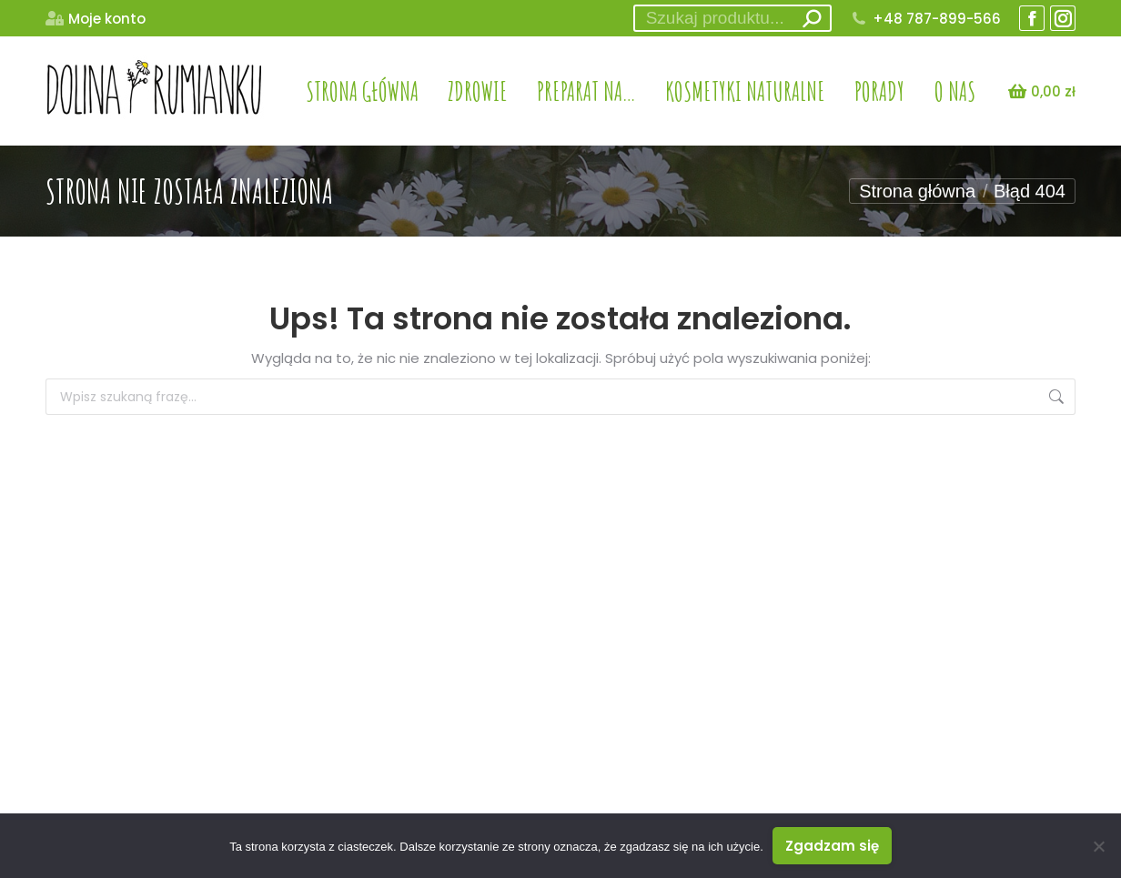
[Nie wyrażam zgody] (1098, 846)
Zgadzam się (832, 845)
